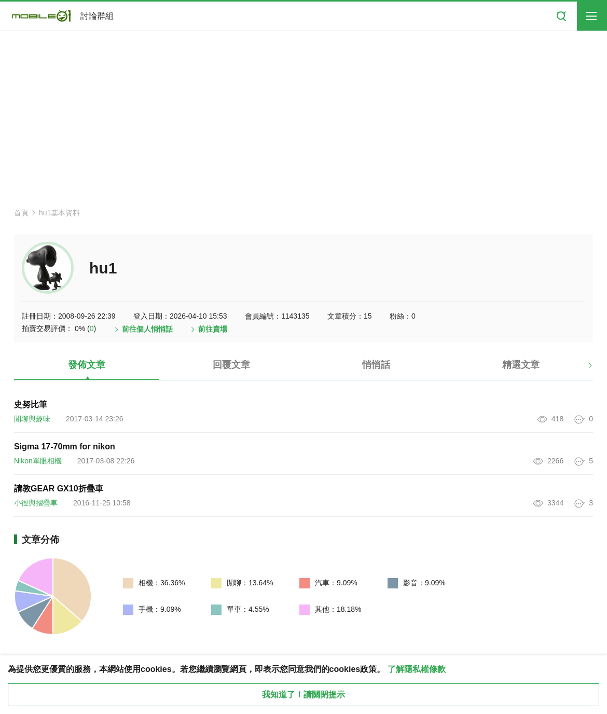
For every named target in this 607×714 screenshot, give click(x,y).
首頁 (21, 213)
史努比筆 (30, 404)
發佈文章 (86, 365)
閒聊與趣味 (32, 419)
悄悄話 (376, 365)
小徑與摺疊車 (36, 503)
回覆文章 (231, 365)
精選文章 (521, 365)
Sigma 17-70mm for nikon (64, 446)
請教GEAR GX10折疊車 (58, 488)
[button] (581, 369)
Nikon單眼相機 (38, 461)
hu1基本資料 (59, 213)
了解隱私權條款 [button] (417, 669)
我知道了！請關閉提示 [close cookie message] (303, 694)
